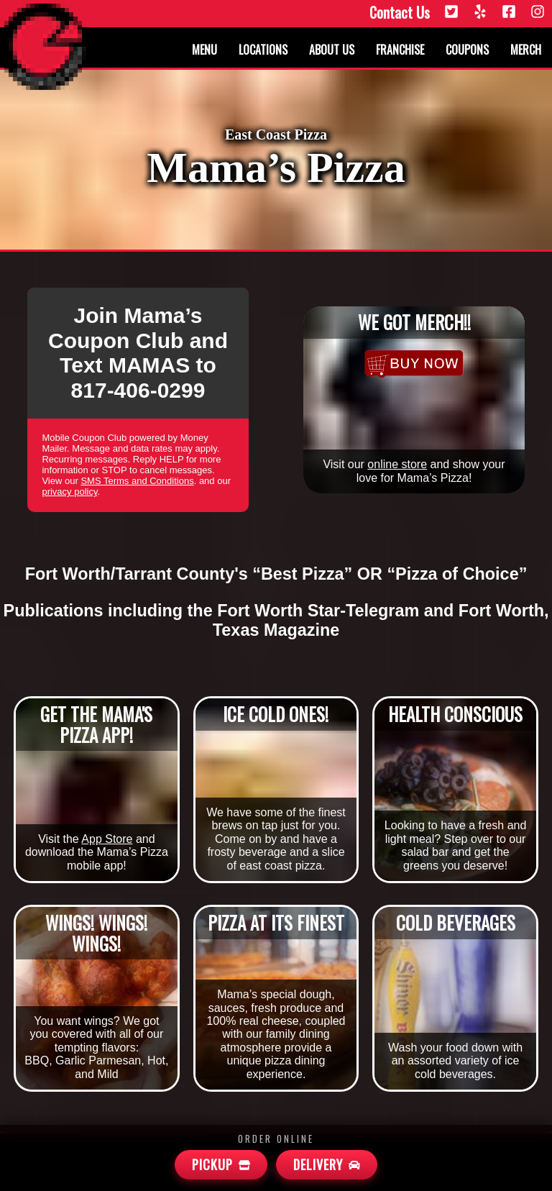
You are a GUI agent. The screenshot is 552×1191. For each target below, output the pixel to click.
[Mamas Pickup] (221, 1164)
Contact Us (399, 12)
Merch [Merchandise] (525, 49)
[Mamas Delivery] (326, 1164)
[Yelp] (480, 12)
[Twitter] (451, 12)
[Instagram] (537, 12)
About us (331, 49)
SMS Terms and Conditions (136, 480)
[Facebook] (508, 12)
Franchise (400, 49)
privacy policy (69, 491)
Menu (204, 49)
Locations (263, 49)
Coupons (467, 49)
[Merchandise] (413, 364)
